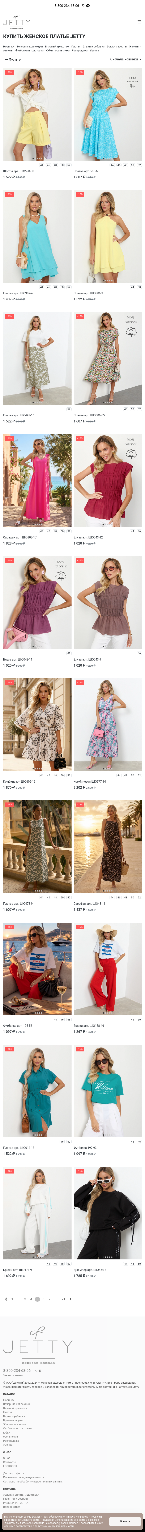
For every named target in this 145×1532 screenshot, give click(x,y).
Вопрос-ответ (11, 1506)
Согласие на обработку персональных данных (33, 1481)
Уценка (7, 1444)
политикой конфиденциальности (54, 1526)
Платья (7, 1412)
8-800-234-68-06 (67, 6)
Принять (125, 1521)
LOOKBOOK (10, 1466)
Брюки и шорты (13, 1420)
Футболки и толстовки (17, 1428)
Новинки (8, 1400)
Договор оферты (14, 1473)
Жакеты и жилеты (14, 1424)
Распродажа (11, 1440)
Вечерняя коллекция (16, 1404)
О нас (6, 1457)
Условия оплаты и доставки (21, 1494)
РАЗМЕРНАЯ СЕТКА (15, 1502)
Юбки (6, 1432)
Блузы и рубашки (14, 1416)
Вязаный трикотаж (15, 1408)
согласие (38, 1523)
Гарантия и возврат (15, 1498)
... (18, 1299)
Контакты (9, 1462)
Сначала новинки (126, 59)
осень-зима (10, 1436)
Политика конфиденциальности (23, 1477)
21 (63, 1299)
